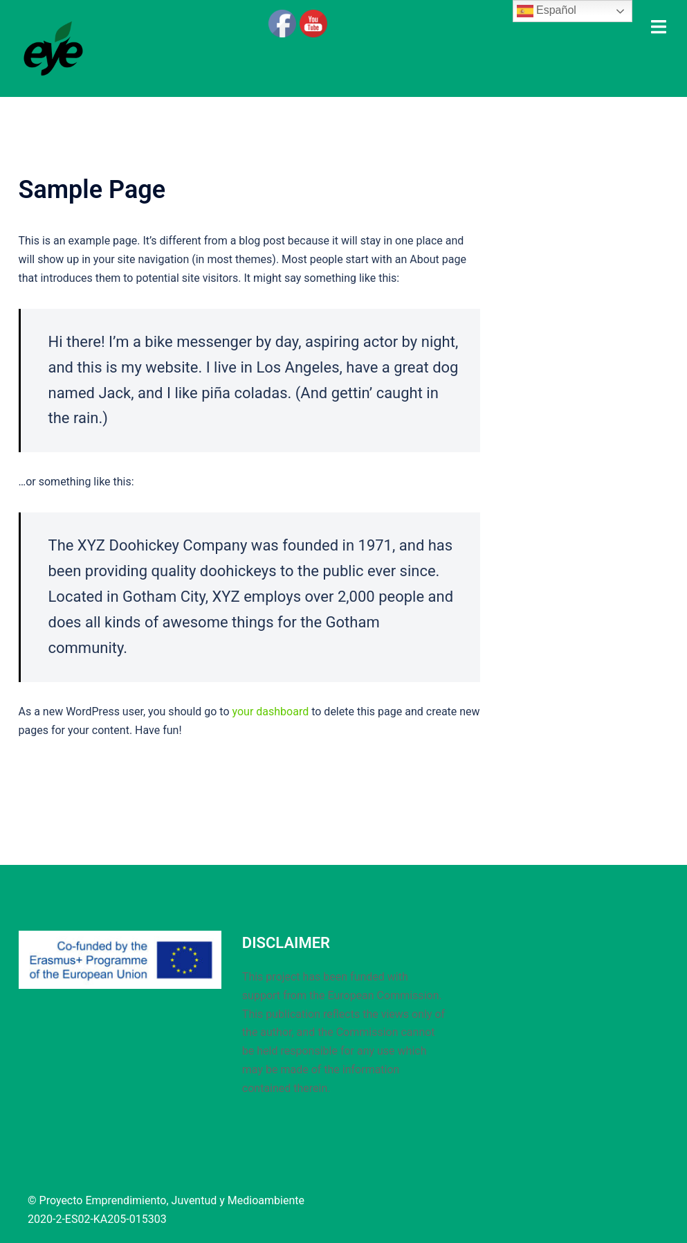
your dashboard (270, 711)
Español (546, 11)
